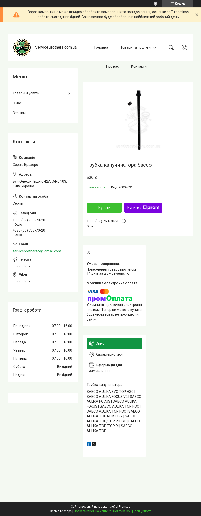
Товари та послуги (135, 47)
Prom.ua (124, 506)
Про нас (112, 66)
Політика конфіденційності (132, 511)
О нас (17, 103)
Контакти (139, 66)
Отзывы (19, 113)
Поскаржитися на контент (92, 511)
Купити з (143, 207)
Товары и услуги (26, 93)
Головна (101, 47)
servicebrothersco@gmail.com (37, 251)
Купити (104, 208)
